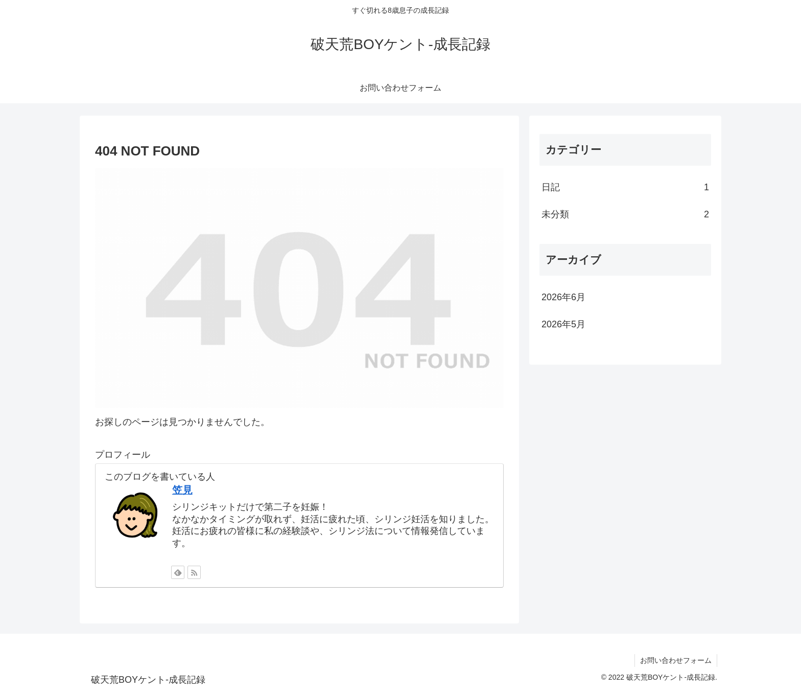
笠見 (182, 490)
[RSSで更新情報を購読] (194, 572)
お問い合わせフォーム (676, 660)
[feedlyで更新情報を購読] (177, 572)
